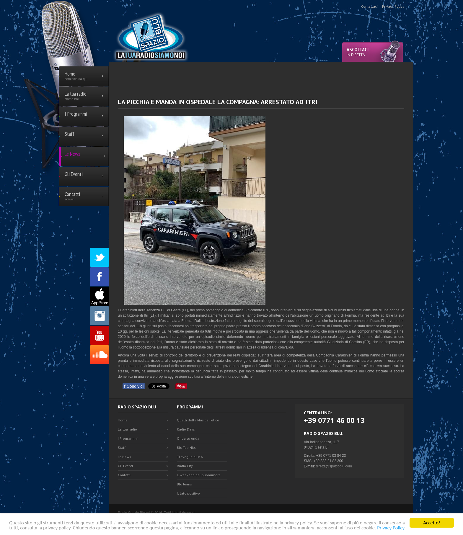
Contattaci (369, 6)
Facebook (99, 276)
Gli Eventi (125, 466)
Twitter (99, 257)
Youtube (99, 335)
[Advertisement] (261, 75)
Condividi (134, 386)
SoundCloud (99, 354)
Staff (121, 447)
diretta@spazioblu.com (334, 466)
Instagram (99, 315)
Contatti (124, 475)
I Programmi (128, 438)
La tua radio (127, 429)
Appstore (99, 296)
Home (123, 420)
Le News (124, 456)
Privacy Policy (391, 528)
